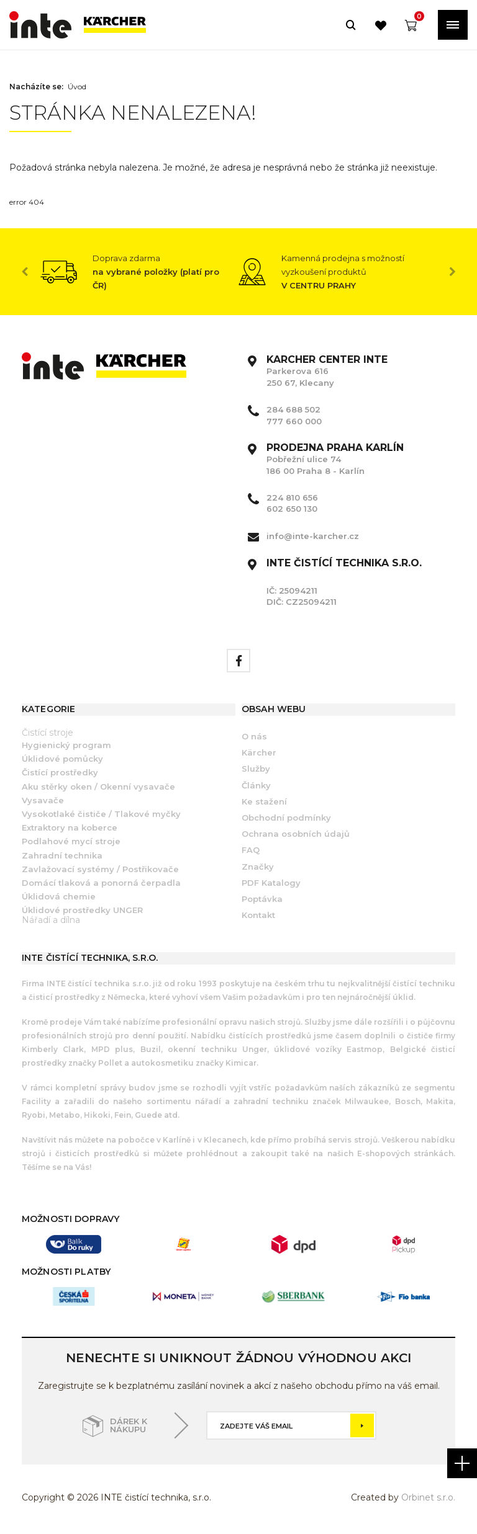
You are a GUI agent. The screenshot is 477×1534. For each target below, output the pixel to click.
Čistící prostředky (60, 772)
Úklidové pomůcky (62, 759)
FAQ (251, 850)
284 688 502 (293, 409)
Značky (258, 867)
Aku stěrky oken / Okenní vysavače (98, 787)
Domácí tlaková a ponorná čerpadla (101, 883)
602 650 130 (291, 509)
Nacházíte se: (36, 86)
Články (256, 785)
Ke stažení (264, 801)
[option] (139, 272)
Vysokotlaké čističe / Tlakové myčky (101, 814)
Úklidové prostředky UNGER (82, 910)
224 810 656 (292, 497)
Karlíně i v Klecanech (204, 1139)
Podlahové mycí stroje (71, 841)
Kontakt (258, 915)
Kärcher (259, 752)
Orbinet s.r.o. (428, 1497)
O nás (254, 736)
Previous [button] (24, 271)
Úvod (77, 86)
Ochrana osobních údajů (296, 834)
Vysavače (43, 800)
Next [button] (452, 271)
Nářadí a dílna (51, 919)
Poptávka (262, 899)
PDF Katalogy (271, 883)
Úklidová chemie (59, 896)
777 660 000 (294, 421)
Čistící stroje (47, 732)
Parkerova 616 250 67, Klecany (327, 371)
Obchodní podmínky (286, 818)
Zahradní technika (62, 855)
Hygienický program (66, 745)
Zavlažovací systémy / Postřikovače (100, 869)
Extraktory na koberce (69, 827)
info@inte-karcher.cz (312, 536)
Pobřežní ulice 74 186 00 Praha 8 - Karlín (335, 459)
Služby (256, 769)
